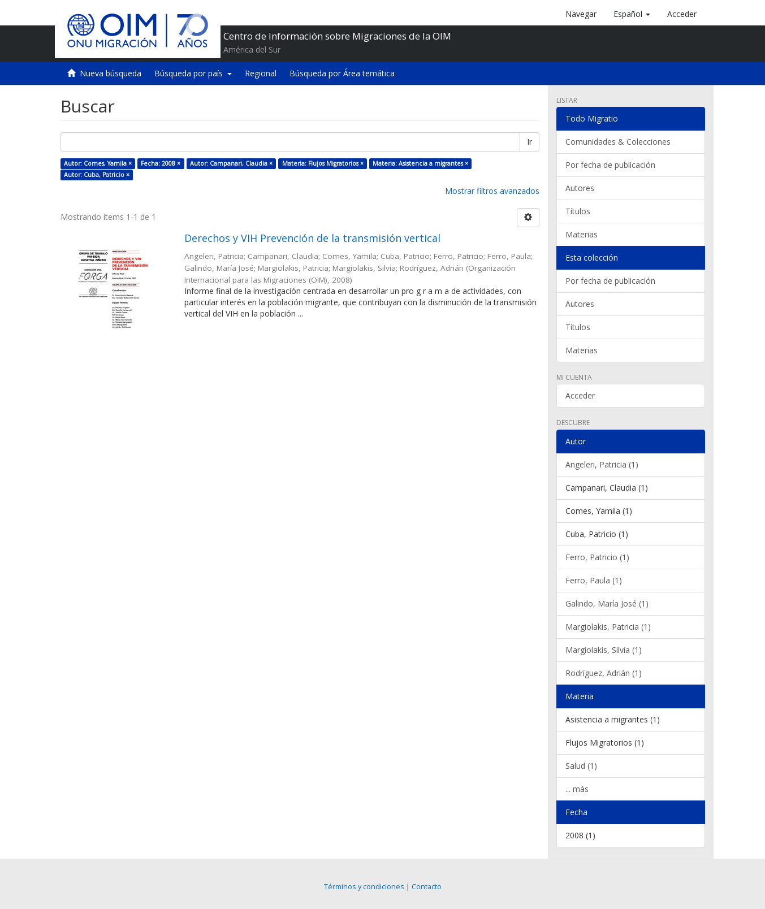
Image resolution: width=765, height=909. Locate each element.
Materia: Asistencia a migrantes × (420, 163)
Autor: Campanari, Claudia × (231, 163)
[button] (632, 14)
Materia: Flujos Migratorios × (323, 163)
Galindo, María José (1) (607, 603)
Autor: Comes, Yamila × (98, 163)
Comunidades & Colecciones (618, 141)
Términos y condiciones (364, 886)
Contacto (427, 886)
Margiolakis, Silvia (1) (603, 649)
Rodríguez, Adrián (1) (603, 673)
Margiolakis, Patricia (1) (608, 626)
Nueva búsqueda (110, 73)
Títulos (577, 211)
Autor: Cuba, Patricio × (96, 175)
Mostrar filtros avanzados (492, 190)
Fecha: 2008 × (160, 163)
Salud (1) (581, 765)
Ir (529, 141)
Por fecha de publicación (610, 164)
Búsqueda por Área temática (342, 73)
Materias (581, 234)
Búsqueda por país (193, 73)
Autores (579, 188)
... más (577, 789)
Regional (260, 73)
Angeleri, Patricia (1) (601, 464)
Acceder (580, 395)
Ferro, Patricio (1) (597, 557)
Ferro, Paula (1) (593, 580)
